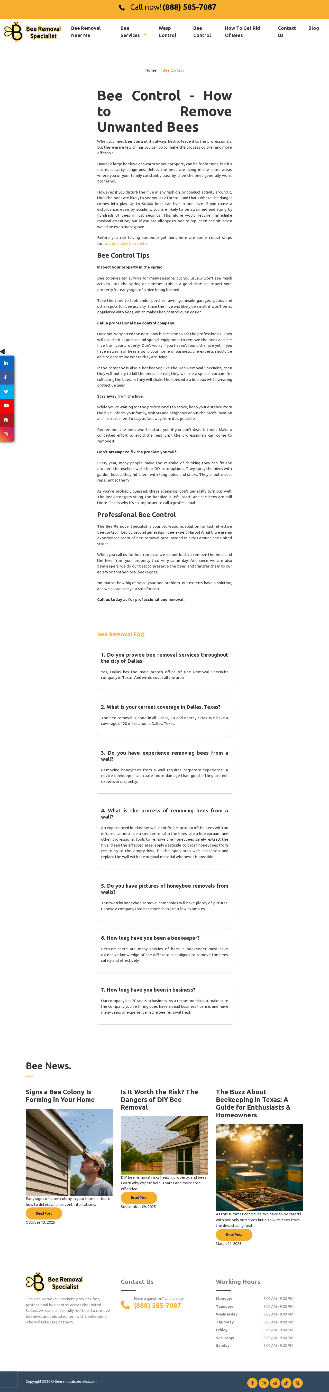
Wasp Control (167, 31)
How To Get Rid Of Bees (242, 31)
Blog (313, 28)
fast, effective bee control (126, 243)
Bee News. (48, 1065)
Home (150, 70)
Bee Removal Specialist (200, 368)
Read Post (44, 1213)
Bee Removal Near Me (86, 31)
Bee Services (131, 31)
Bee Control (202, 31)
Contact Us (287, 31)
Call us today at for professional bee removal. (141, 599)
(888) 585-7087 (189, 7)
